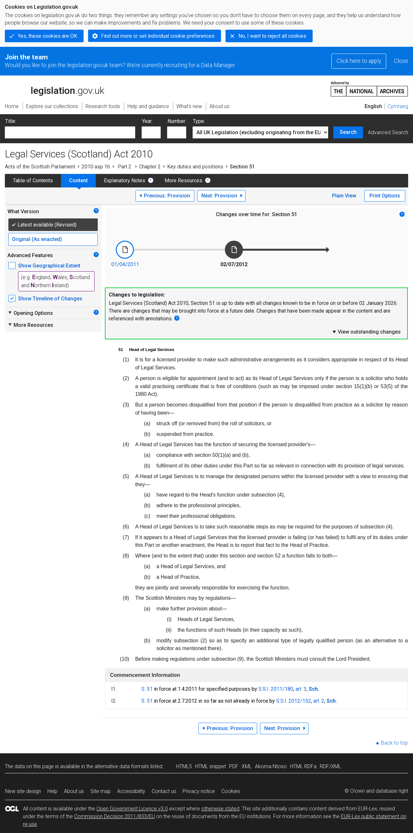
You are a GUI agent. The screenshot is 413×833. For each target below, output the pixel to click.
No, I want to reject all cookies (272, 36)
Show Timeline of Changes (50, 299)
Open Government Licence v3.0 (132, 809)
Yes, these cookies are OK (47, 36)
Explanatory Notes (124, 180)
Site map (100, 791)
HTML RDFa (303, 766)
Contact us (164, 791)
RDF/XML (330, 766)
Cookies (230, 791)
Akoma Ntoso (271, 766)
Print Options (384, 196)
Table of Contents (33, 180)
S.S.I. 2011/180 (275, 689)
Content (78, 180)
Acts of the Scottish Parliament (40, 167)
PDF (233, 766)
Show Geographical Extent (49, 266)
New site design (23, 791)
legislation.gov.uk (54, 88)
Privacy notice (199, 791)
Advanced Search (388, 132)
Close (401, 61)
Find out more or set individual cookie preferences (158, 36)
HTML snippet (210, 766)
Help (52, 791)
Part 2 (124, 167)
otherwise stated (220, 809)
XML (247, 766)
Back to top (394, 743)
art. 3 (301, 689)
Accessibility (131, 791)
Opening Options (30, 313)
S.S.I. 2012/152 (293, 701)
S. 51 (147, 689)
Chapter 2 (150, 167)
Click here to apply (359, 61)
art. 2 (318, 701)
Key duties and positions (195, 167)
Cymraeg (398, 106)
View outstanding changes (366, 331)
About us (74, 791)
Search (348, 132)
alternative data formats (122, 766)
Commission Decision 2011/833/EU (114, 816)
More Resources (183, 180)
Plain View (344, 196)
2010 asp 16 (96, 167)
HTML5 (184, 766)
